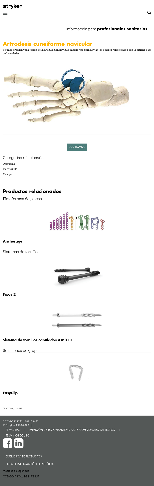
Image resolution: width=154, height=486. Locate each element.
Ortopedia (9, 163)
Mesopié (8, 174)
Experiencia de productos (24, 456)
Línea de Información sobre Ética (30, 464)
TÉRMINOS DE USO (17, 435)
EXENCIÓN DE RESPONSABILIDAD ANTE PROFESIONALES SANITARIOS (72, 430)
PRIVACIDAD (13, 430)
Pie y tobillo (10, 168)
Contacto (77, 147)
